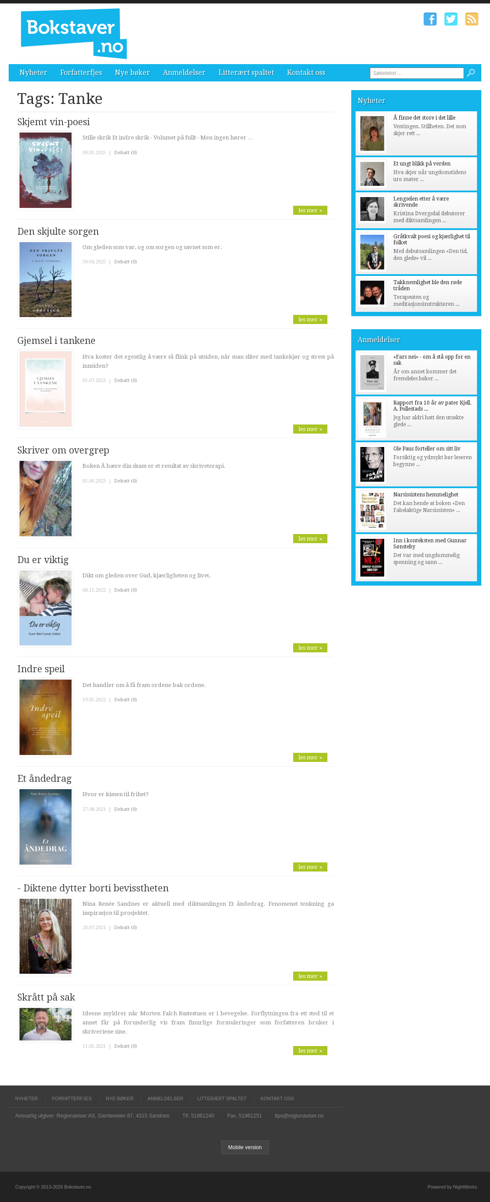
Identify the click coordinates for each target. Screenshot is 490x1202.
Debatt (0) (125, 153)
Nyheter (33, 72)
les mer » (310, 210)
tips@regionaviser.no (299, 1116)
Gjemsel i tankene (56, 340)
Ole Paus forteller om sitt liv (427, 449)
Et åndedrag (44, 778)
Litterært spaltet (246, 72)
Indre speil (41, 669)
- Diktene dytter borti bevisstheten (93, 888)
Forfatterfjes (81, 72)
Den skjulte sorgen (58, 231)
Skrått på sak (46, 997)
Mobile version (244, 1147)
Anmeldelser (184, 72)
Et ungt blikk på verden (422, 164)
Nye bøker (132, 72)
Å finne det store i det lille (424, 118)
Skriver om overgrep (63, 450)
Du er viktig (43, 559)
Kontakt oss (306, 72)
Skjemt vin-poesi (53, 122)
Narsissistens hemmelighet (425, 495)
